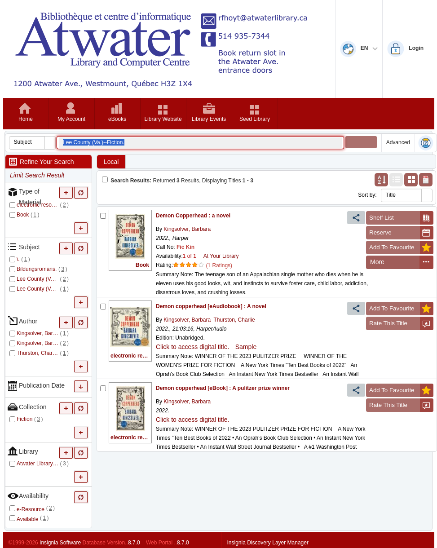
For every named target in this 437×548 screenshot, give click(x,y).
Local (111, 161)
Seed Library (254, 119)
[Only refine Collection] (81, 408)
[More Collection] (66, 408)
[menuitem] (392, 262)
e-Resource (30, 509)
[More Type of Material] (66, 192)
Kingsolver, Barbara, (37, 333)
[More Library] (66, 452)
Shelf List (401, 218)
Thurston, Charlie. (37, 353)
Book (23, 215)
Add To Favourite (401, 247)
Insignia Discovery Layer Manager (268, 542)
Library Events (209, 119)
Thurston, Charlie (234, 320)
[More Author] (66, 322)
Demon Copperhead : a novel (193, 215)
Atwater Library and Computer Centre (37, 463)
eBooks (117, 119)
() (64, 205)
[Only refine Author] (81, 322)
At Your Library (221, 256)
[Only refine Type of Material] (81, 192)
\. (18, 259)
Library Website (162, 119)
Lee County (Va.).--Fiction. (37, 279)
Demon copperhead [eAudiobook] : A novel (211, 306)
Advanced (398, 142)
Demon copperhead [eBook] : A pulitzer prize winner (223, 388)
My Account (71, 119)
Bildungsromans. (37, 269)
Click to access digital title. (192, 346)
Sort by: (367, 195)
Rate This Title (401, 323)
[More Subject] (66, 248)
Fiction (24, 419)
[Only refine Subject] (81, 248)
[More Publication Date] (81, 386)
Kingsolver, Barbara (186, 229)
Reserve (401, 232)
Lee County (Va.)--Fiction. (37, 289)
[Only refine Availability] (81, 497)
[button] (49, 143)
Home (25, 119)
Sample (245, 346)
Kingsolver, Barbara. (37, 343)
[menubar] (399, 262)
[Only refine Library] (81, 452)
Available (27, 519)
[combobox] (27, 142)
